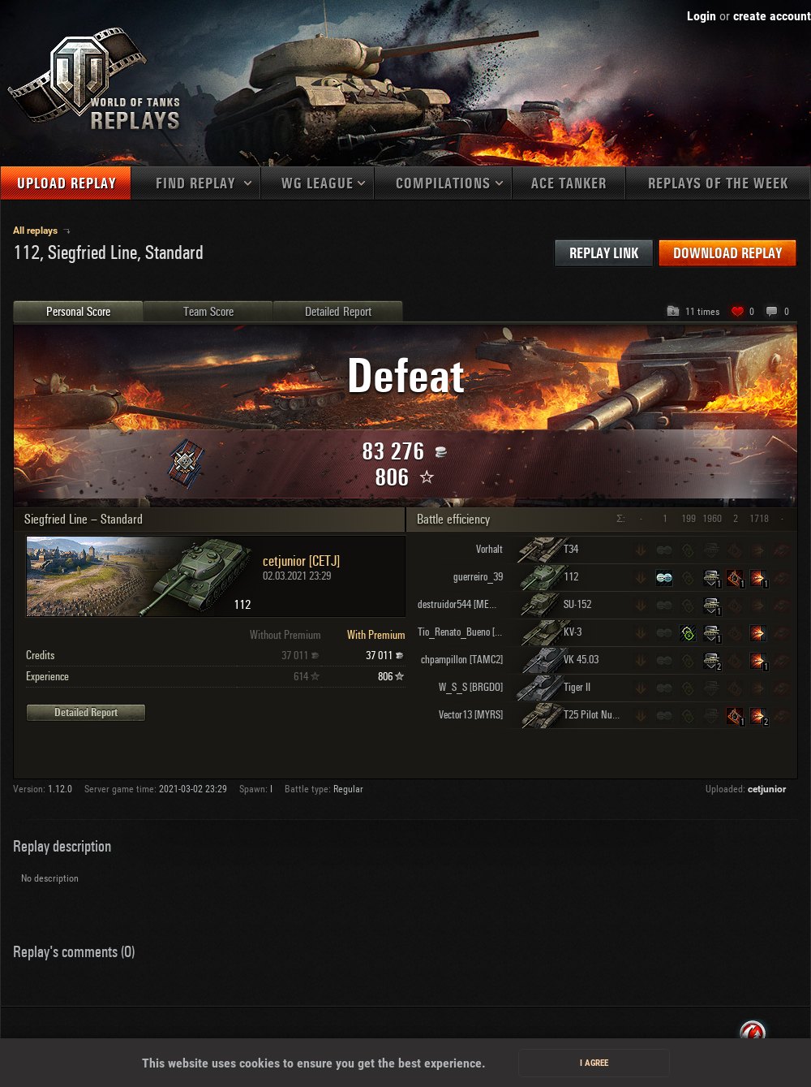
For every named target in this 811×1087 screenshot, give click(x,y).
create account (772, 16)
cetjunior (767, 789)
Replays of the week (718, 183)
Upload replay (66, 183)
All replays (36, 230)
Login (701, 16)
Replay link (603, 253)
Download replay (727, 253)
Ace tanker (569, 183)
